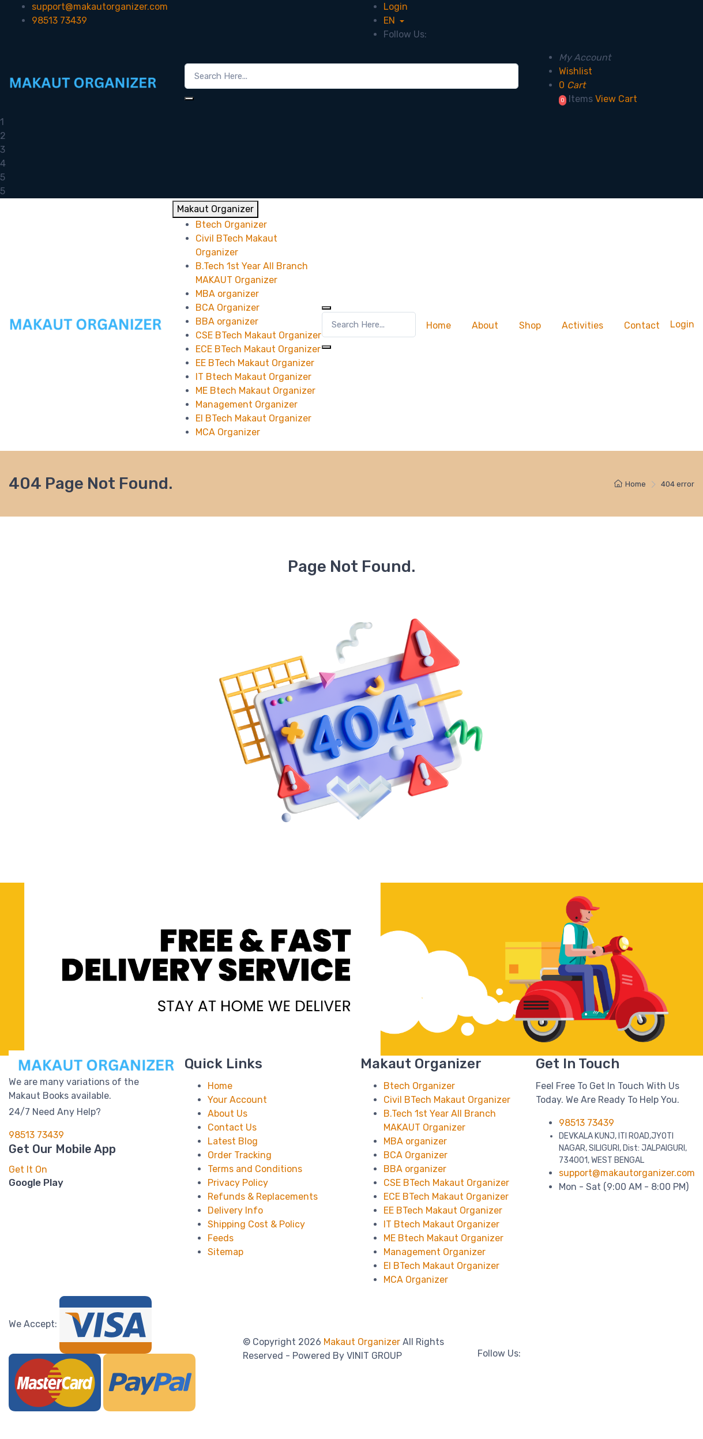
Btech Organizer (419, 1085)
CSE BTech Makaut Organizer (446, 1182)
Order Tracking (240, 1155)
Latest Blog (233, 1141)
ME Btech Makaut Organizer (443, 1238)
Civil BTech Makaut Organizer (447, 1099)
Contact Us (232, 1127)
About (485, 325)
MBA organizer (415, 1141)
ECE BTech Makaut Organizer (446, 1196)
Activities (582, 325)
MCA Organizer (416, 1279)
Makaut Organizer (363, 1341)
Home (438, 325)
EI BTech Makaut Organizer (441, 1265)
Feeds (221, 1238)
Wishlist (575, 71)
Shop (530, 325)
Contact (642, 325)
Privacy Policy (238, 1182)
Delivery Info (235, 1210)
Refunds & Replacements (263, 1196)
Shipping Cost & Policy (256, 1224)
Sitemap (225, 1251)
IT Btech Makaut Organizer (441, 1224)
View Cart (616, 98)
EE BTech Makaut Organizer (443, 1210)
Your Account (237, 1099)
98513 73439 (59, 20)
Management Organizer (435, 1251)
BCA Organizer (416, 1155)
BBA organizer (415, 1168)
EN (390, 20)
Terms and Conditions (255, 1168)
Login (396, 6)
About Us (227, 1113)
